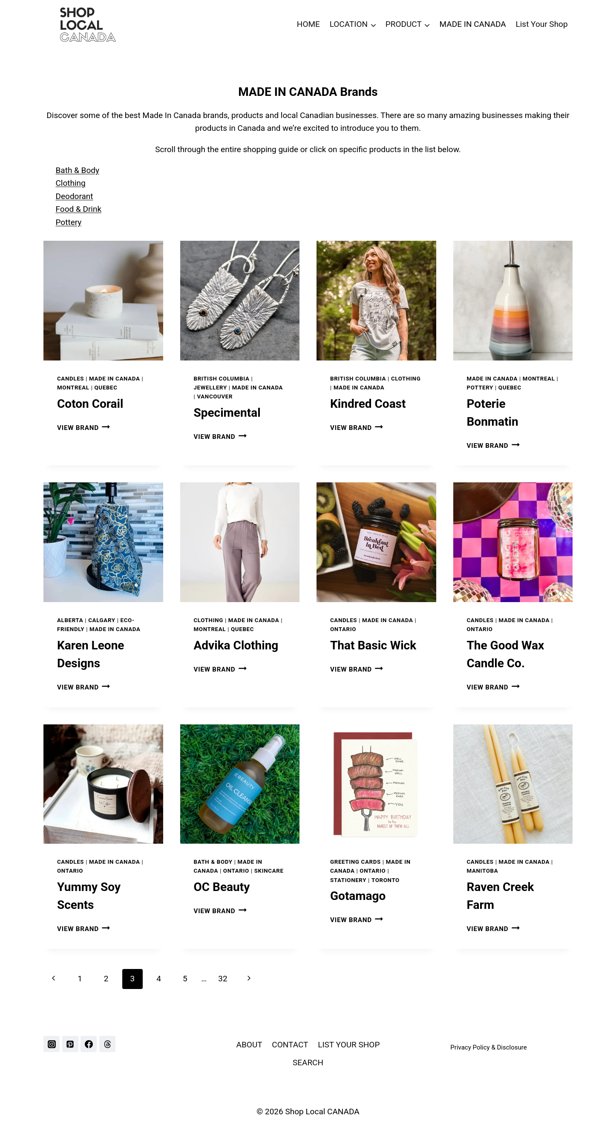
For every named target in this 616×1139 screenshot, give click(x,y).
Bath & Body (77, 170)
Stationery (348, 880)
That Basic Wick (373, 645)
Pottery (69, 222)
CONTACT (290, 1045)
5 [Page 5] (185, 978)
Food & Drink (79, 209)
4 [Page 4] (158, 978)
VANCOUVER (215, 396)
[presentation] (103, 300)
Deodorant (74, 196)
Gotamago (358, 896)
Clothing (71, 183)
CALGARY (101, 620)
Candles (70, 378)
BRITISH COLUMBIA (222, 378)
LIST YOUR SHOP (349, 1045)
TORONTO (385, 880)
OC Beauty (222, 887)
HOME (308, 24)
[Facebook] (89, 1044)
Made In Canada (114, 378)
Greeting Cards (355, 862)
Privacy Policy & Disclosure (488, 1047)
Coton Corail (90, 404)
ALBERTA (70, 620)
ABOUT (249, 1045)
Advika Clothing (236, 645)
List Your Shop (542, 24)
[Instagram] (51, 1044)
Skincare (269, 871)
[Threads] (107, 1044)
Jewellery (210, 387)
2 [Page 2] (106, 978)
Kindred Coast (368, 404)
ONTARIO (343, 629)
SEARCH (308, 1062)
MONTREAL (73, 387)
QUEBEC (106, 387)
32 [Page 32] (222, 978)
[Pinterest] (70, 1044)
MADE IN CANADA (473, 24)
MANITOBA (482, 871)
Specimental (227, 413)
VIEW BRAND (83, 428)
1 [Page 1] (80, 978)
